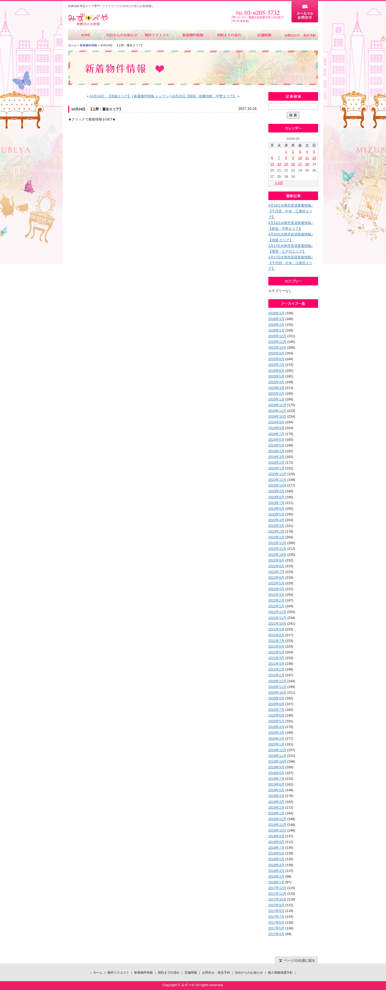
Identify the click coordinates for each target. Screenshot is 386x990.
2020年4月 (276, 727)
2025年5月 (276, 376)
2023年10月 (277, 485)
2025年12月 (277, 336)
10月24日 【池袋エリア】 (110, 96)
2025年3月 (276, 388)
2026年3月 (276, 319)
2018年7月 (276, 848)
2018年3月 (276, 871)
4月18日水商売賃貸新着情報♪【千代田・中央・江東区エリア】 (290, 211)
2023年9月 (276, 491)
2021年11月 (277, 618)
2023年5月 (276, 514)
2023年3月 (276, 526)
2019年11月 (277, 756)
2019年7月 (276, 779)
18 (307, 164)
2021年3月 (276, 664)
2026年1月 (276, 330)
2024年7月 (276, 434)
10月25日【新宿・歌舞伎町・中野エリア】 (203, 96)
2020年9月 (276, 698)
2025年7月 (276, 365)
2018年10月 (277, 830)
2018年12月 (277, 819)
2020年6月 (276, 715)
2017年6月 (276, 922)
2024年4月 (276, 451)
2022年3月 (276, 595)
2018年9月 (276, 836)
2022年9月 (276, 560)
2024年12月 (277, 405)
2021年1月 (276, 675)
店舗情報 (264, 35)
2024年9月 (276, 422)
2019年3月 (276, 802)
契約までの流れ (228, 35)
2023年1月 (276, 537)
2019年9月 (276, 767)
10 (300, 158)
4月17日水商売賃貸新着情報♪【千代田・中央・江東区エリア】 (290, 263)
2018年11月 (277, 825)
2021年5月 (276, 652)
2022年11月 (277, 549)
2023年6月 (276, 508)
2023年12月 (277, 474)
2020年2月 (276, 738)
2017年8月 (276, 911)
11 (307, 158)
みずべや (88, 19)
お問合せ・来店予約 (300, 35)
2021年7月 (276, 641)
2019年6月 (276, 784)
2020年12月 (277, 681)
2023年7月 (276, 503)
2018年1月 (276, 882)
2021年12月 (277, 612)
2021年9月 (276, 629)
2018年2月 (276, 876)
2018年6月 (276, 853)
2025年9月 (276, 353)
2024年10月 (277, 416)
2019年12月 (277, 750)
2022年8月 (276, 566)
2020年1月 (276, 744)
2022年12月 (277, 543)
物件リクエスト (157, 35)
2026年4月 (276, 313)
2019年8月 (276, 773)
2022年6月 (276, 577)
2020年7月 (276, 710)
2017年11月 (277, 894)
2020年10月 (277, 692)
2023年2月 (276, 531)
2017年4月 (276, 934)
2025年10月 (277, 347)
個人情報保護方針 (280, 972)
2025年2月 (276, 393)
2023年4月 (276, 520)
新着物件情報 (193, 35)
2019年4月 (276, 796)
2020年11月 (277, 687)
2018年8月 (276, 842)
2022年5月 (276, 583)
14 (279, 164)
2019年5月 (276, 790)
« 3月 (279, 183)
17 (300, 164)
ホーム (86, 35)
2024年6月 (276, 440)
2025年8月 (276, 359)
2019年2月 (276, 807)
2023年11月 (277, 480)
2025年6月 (276, 371)
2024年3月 (276, 457)
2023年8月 (276, 497)
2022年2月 (276, 600)
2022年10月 (277, 555)
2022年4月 (276, 589)
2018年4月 (276, 865)
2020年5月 (276, 721)
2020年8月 (276, 704)
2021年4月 (276, 658)
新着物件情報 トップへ (151, 96)
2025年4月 (276, 382)
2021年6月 (276, 646)
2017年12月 (277, 888)
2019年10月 (277, 761)
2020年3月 (276, 732)
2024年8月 (276, 428)
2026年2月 (276, 325)
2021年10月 (277, 623)
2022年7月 (276, 572)
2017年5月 (276, 928)
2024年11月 (277, 411)
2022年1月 (276, 606)
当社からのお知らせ (122, 35)
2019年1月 (276, 813)
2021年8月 (276, 635)
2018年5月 (276, 859)
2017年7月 (276, 916)
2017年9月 (276, 905)
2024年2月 (276, 462)
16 (293, 164)
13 (272, 164)
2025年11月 (277, 342)
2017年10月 (277, 899)
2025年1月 (276, 399)
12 (314, 158)
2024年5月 (276, 445)
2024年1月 (276, 468)
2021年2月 (276, 669)
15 (286, 164)
